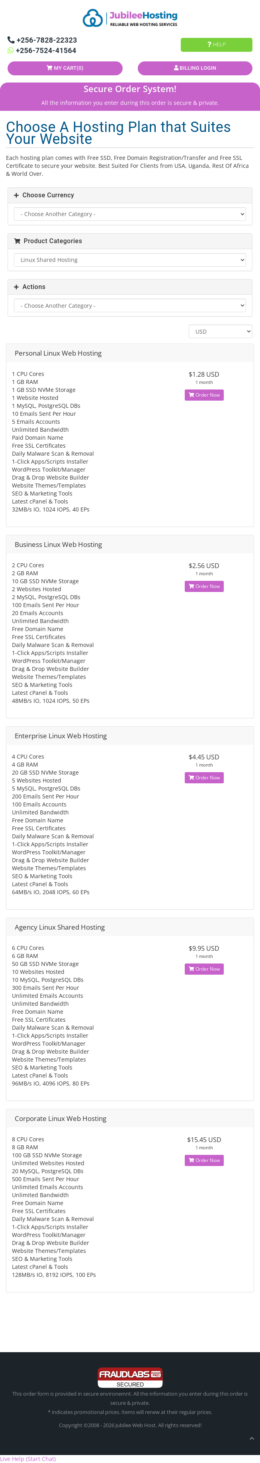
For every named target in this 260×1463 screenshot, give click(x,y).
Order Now (204, 394)
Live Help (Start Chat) (28, 1459)
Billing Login (195, 68)
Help (216, 44)
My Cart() (65, 68)
